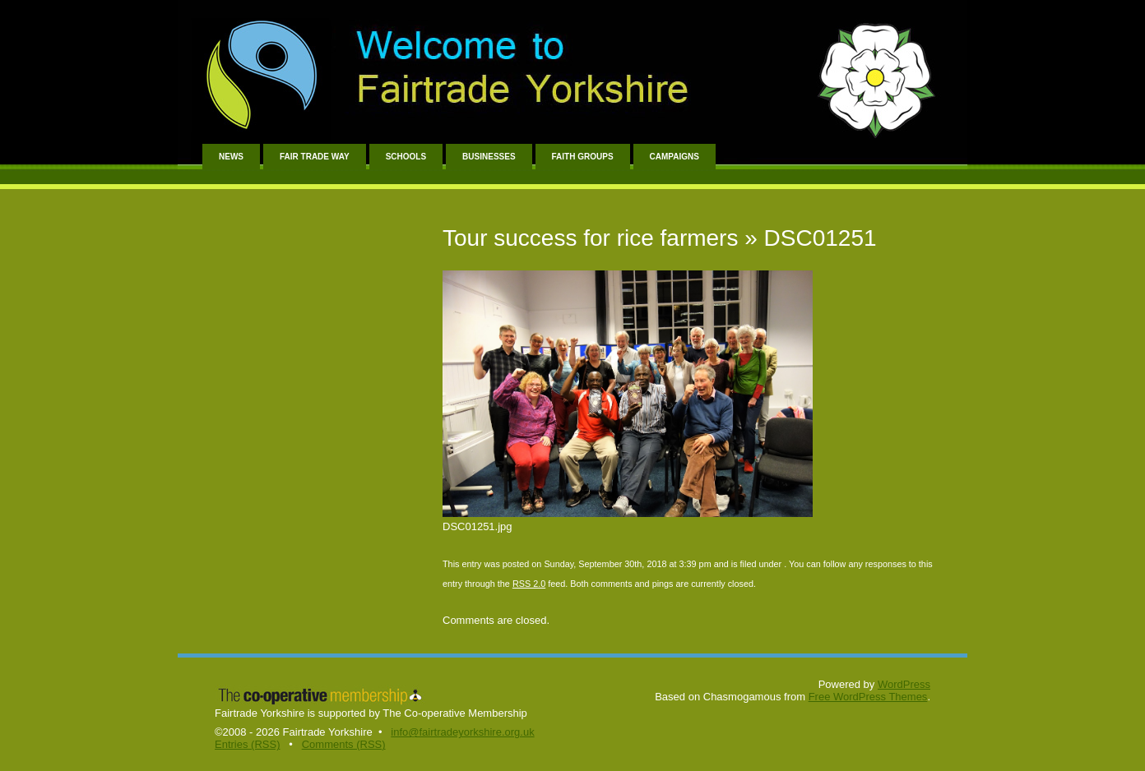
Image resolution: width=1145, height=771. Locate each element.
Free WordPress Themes (868, 696)
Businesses (488, 156)
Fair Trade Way (315, 156)
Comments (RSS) (344, 744)
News (231, 156)
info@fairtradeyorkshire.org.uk (462, 732)
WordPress (904, 684)
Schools (406, 156)
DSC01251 (820, 238)
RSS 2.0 (528, 584)
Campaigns (674, 156)
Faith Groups (583, 156)
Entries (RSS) (247, 744)
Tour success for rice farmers (590, 238)
